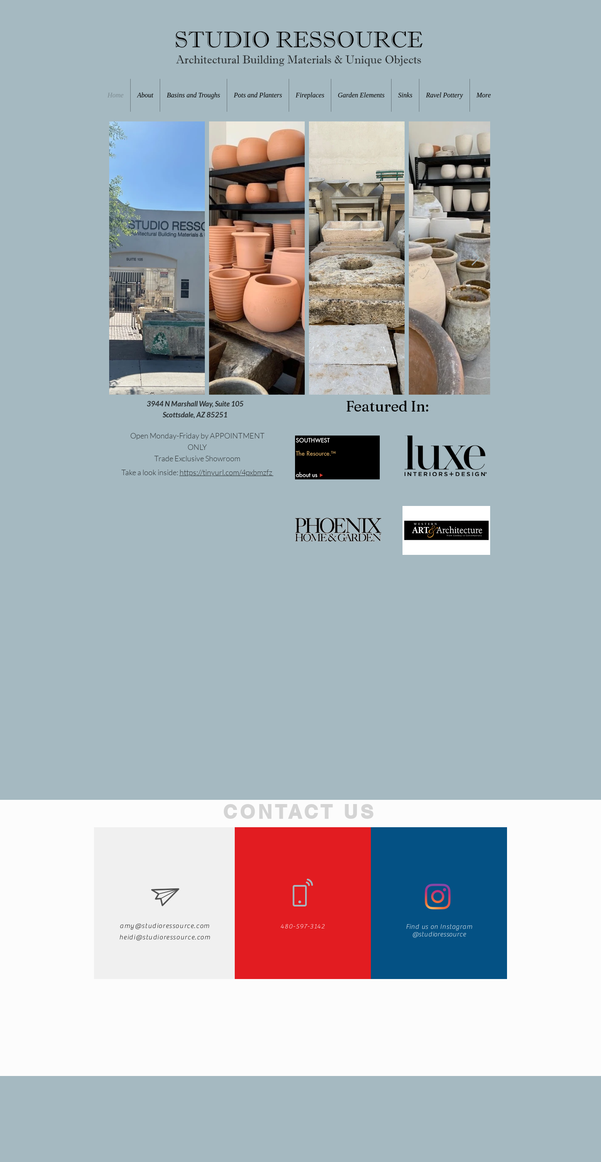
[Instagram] (438, 896)
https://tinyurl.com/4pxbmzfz (227, 472)
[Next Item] (475, 258)
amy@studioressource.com (165, 926)
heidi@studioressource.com (165, 937)
